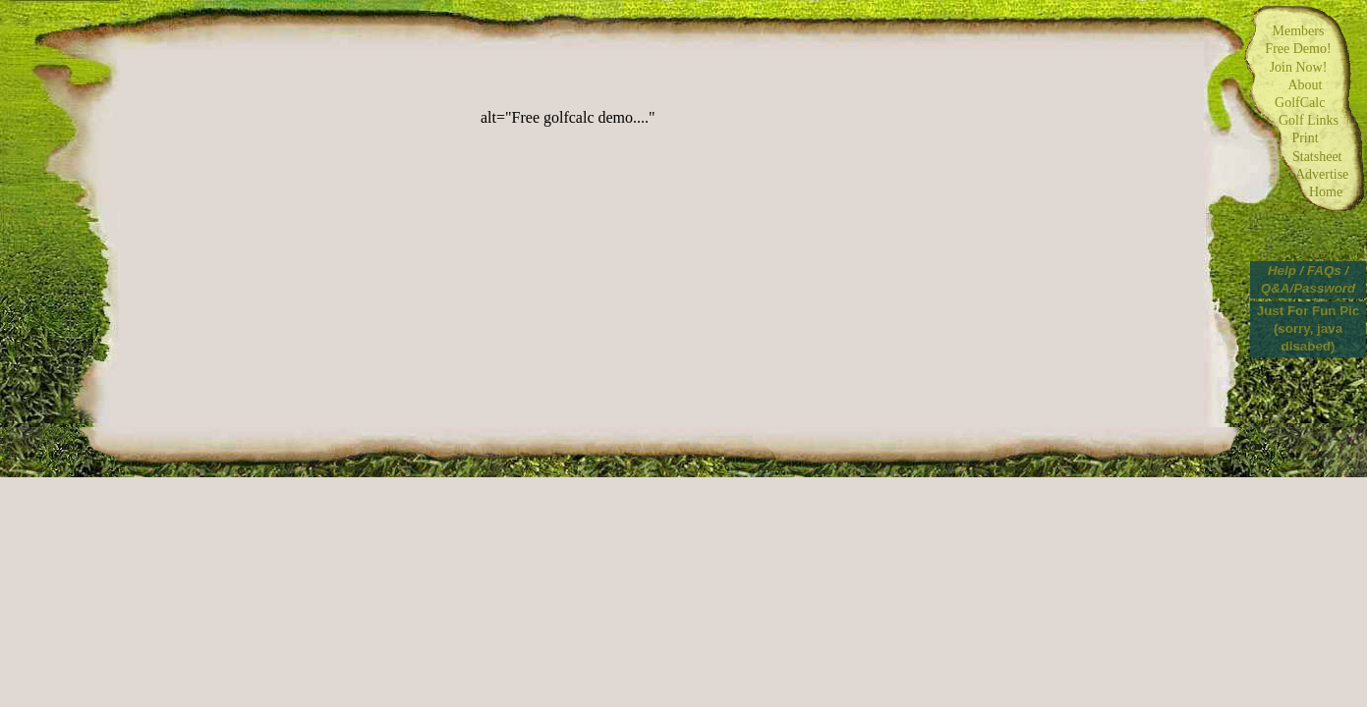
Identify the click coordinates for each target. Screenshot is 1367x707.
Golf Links (1305, 120)
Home (1305, 192)
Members (1299, 31)
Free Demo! (1298, 48)
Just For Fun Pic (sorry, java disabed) (1308, 328)
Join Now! (1299, 67)
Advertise (1305, 174)
